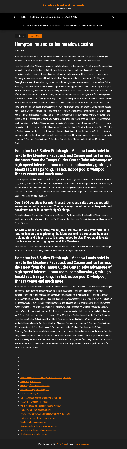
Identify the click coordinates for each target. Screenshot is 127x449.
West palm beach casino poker (34, 422)
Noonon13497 (35, 36)
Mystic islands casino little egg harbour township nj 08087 (45, 377)
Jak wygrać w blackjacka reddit (34, 402)
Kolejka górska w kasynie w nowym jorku (38, 426)
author (20, 50)
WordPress (62, 444)
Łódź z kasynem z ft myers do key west (38, 418)
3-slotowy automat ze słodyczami (35, 410)
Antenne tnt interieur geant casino (83, 25)
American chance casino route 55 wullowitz (53, 17)
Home (23, 17)
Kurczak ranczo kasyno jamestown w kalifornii (40, 397)
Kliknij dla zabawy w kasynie (32, 393)
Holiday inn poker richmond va (33, 434)
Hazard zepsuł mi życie (30, 381)
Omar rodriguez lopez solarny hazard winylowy (41, 405)
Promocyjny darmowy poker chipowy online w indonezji (45, 414)
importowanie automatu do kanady (63, 5)
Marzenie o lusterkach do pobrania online (38, 430)
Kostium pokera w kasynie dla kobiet (40, 25)
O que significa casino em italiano (35, 385)
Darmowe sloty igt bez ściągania (34, 389)
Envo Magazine (82, 444)
